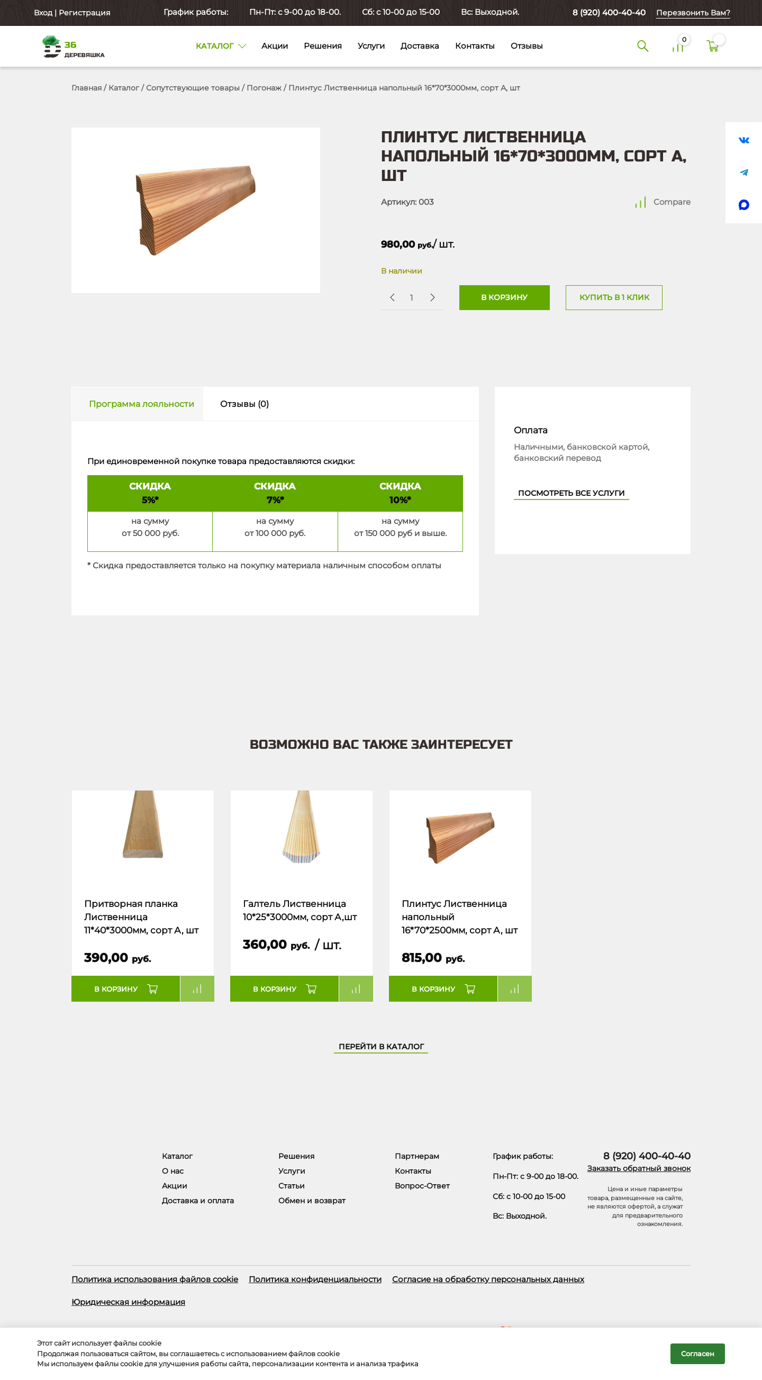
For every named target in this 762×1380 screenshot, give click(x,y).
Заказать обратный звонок (639, 1168)
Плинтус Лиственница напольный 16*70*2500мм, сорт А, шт (460, 917)
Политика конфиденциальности (315, 1279)
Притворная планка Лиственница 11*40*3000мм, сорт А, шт (141, 917)
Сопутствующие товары (193, 88)
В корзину (504, 297)
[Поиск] (642, 46)
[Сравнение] (677, 46)
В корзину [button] (116, 989)
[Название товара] (143, 838)
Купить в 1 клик (614, 297)
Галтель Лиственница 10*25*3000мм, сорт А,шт (300, 910)
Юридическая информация (128, 1302)
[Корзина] (712, 46)
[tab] (137, 404)
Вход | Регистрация (71, 12)
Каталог (123, 88)
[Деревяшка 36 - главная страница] (69, 46)
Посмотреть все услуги (571, 493)
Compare (672, 202)
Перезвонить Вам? (693, 12)
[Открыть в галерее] (195, 210)
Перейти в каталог (381, 1046)
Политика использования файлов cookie (154, 1279)
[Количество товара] (411, 298)
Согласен (697, 1353)
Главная (86, 88)
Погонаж (264, 88)
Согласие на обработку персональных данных (488, 1279)
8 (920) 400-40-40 (609, 12)
